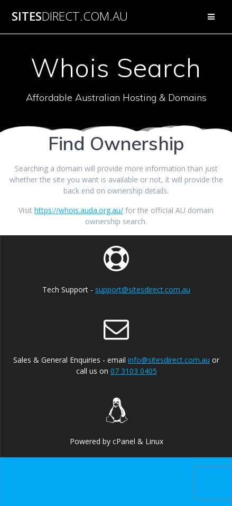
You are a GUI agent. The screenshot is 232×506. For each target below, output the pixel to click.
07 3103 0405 (133, 371)
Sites (70, 16)
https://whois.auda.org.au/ (78, 210)
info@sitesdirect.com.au (169, 360)
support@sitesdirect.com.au (142, 289)
